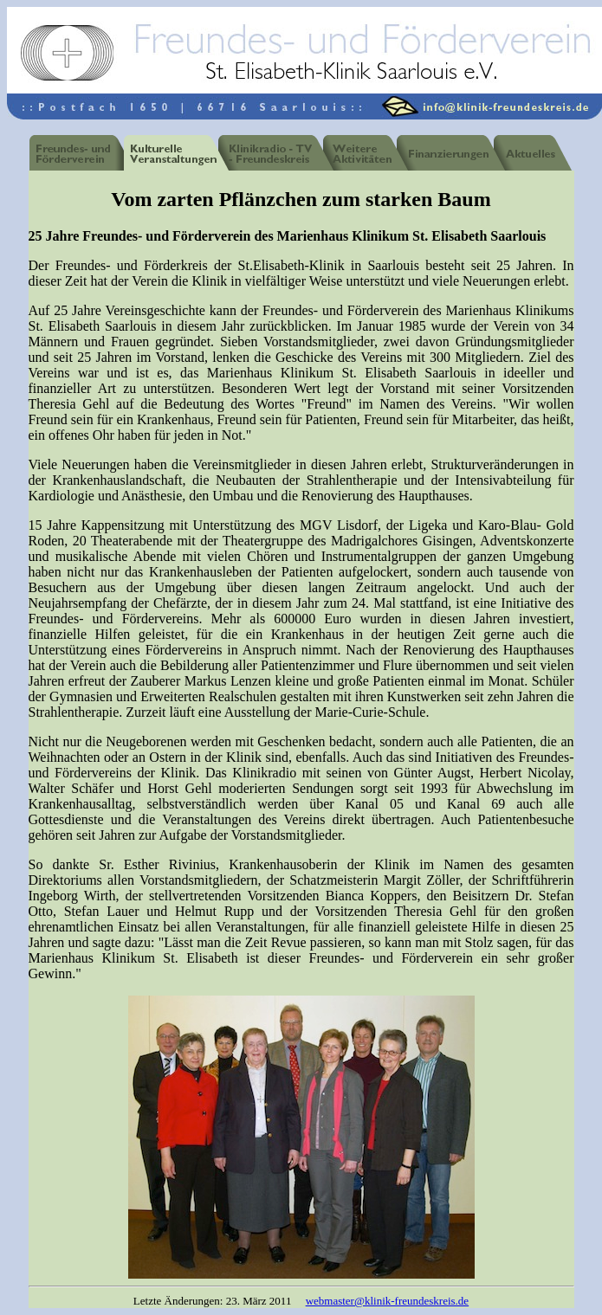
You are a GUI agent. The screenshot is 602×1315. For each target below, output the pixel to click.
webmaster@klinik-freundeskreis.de (387, 1300)
